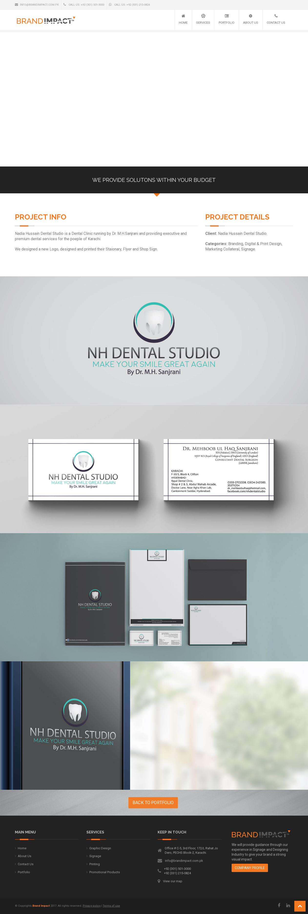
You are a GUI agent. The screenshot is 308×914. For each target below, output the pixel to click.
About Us (250, 22)
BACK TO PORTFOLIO (130, 803)
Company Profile (250, 868)
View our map (172, 881)
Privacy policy (92, 905)
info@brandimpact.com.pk (37, 4)
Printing (94, 864)
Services (203, 22)
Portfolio (227, 22)
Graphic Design (100, 848)
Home (183, 22)
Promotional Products (104, 872)
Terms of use (111, 905)
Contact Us (276, 22)
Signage (95, 856)
